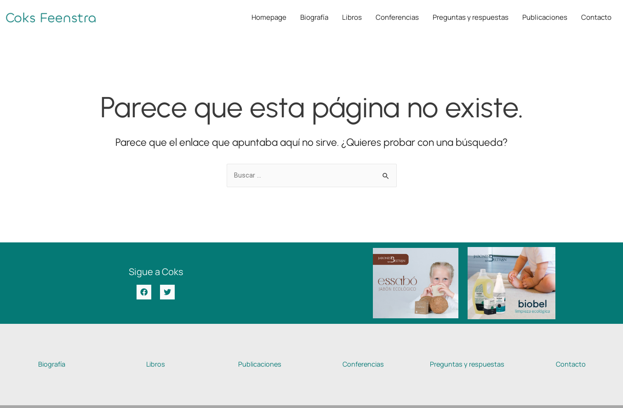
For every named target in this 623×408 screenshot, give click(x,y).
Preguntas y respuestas (471, 17)
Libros (352, 17)
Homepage (268, 17)
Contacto (596, 17)
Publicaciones (544, 17)
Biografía (314, 17)
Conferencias (397, 17)
